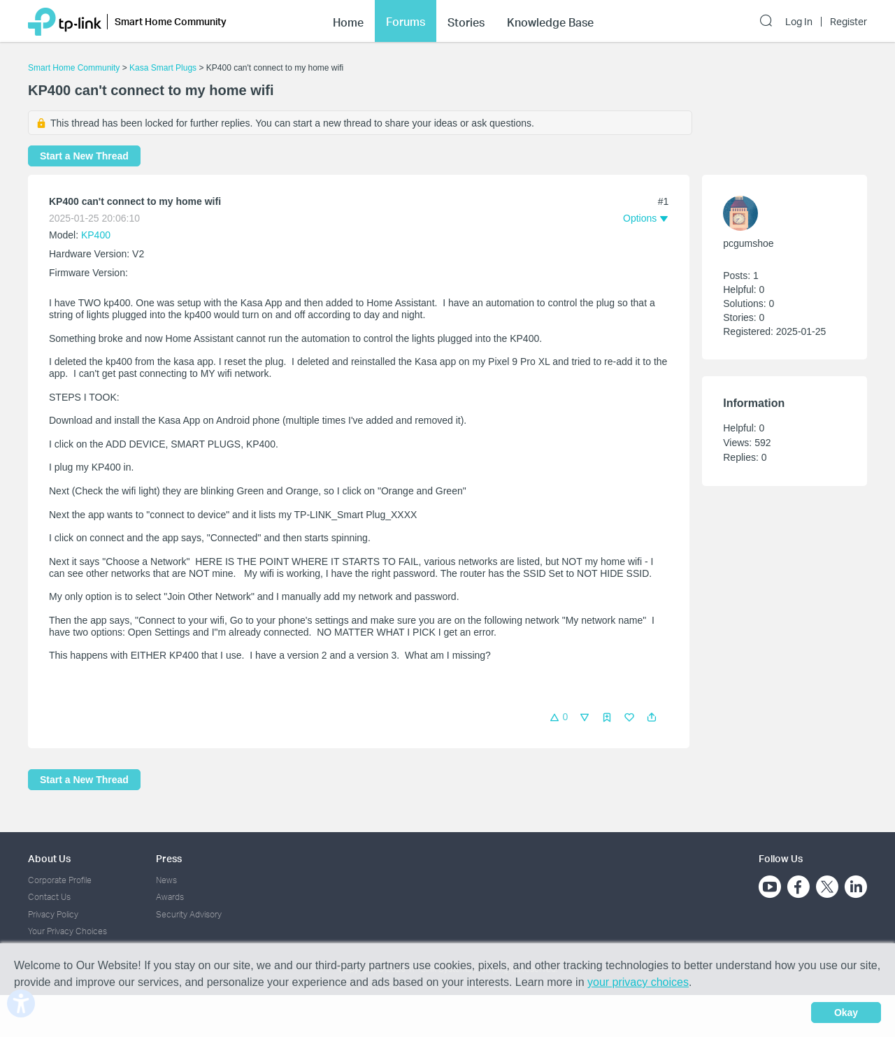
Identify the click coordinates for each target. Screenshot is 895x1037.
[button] (651, 717)
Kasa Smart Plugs (162, 68)
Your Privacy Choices (67, 931)
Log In (798, 22)
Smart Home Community (74, 68)
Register (848, 22)
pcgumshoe (748, 243)
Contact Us (49, 897)
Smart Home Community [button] (171, 21)
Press (169, 858)
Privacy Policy (53, 914)
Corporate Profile (60, 880)
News (166, 880)
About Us (49, 858)
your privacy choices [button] (638, 982)
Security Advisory (189, 914)
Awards (170, 897)
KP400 (95, 235)
